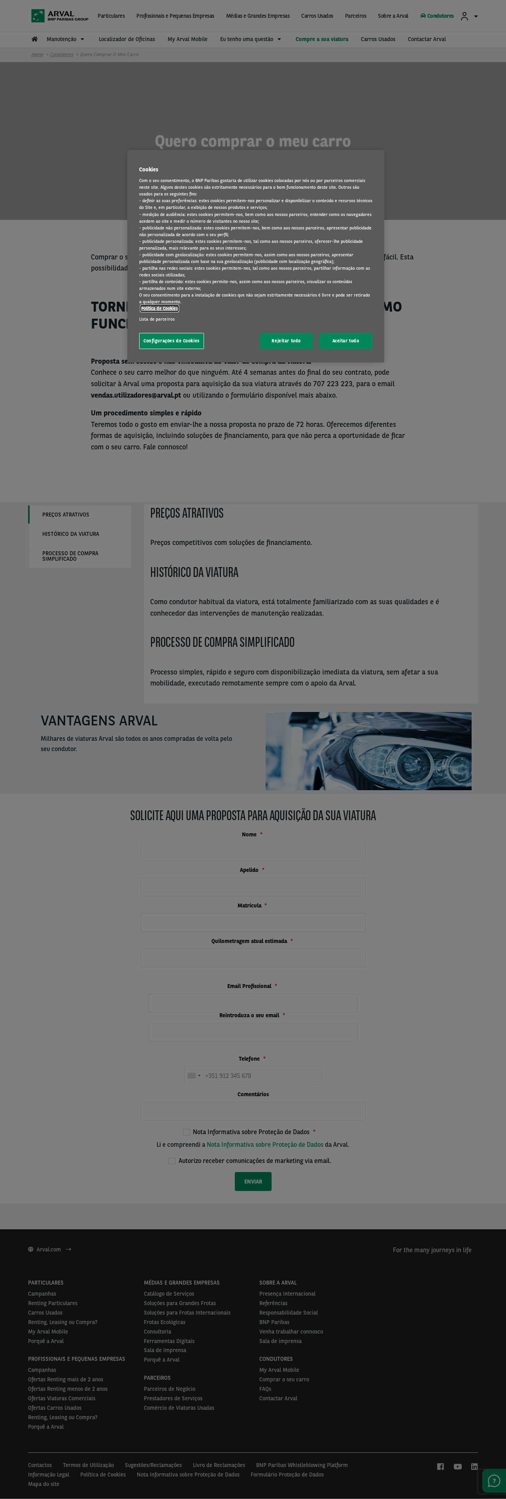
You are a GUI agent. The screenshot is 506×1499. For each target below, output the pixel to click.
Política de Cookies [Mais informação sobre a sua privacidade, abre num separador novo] (159, 308)
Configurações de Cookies (171, 341)
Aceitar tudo (345, 341)
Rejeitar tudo (286, 341)
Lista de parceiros (157, 319)
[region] (255, 256)
